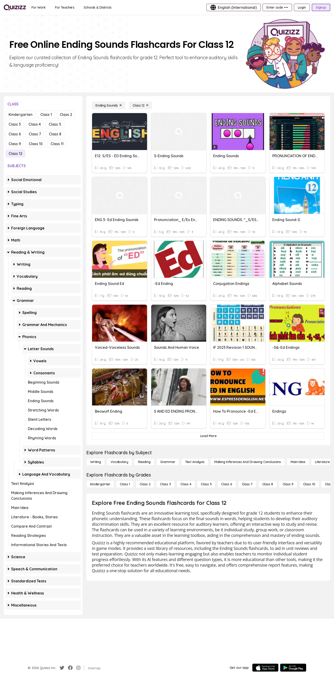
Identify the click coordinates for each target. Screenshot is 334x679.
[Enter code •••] (277, 7)
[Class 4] (186, 484)
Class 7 (35, 134)
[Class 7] (247, 484)
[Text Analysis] (195, 462)
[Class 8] (267, 484)
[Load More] (208, 436)
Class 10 (36, 143)
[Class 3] (165, 484)
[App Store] (265, 668)
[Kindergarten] (100, 484)
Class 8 (55, 134)
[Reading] (144, 462)
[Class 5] (206, 484)
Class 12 (15, 153)
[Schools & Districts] (97, 7)
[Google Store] (293, 668)
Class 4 (35, 124)
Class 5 (55, 124)
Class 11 (57, 143)
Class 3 (15, 124)
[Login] (302, 7)
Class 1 (46, 114)
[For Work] (38, 7)
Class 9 (15, 143)
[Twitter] (62, 668)
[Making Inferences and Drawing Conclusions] (247, 462)
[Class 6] (226, 484)
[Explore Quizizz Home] (15, 7)
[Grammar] (167, 462)
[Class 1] (125, 484)
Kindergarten (20, 114)
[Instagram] (78, 668)
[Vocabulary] (119, 462)
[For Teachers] (64, 7)
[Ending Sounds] (108, 105)
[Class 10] (309, 484)
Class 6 (15, 134)
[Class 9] (288, 484)
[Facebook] (70, 668)
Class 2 (66, 114)
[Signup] (321, 7)
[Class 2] (145, 484)
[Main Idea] (298, 462)
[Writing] (95, 462)
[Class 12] (140, 105)
